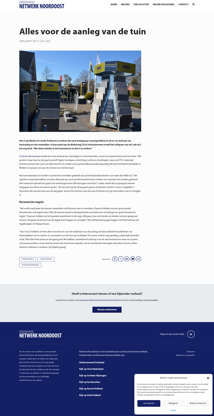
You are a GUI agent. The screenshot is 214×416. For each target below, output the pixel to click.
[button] (208, 378)
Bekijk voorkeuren (198, 403)
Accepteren (148, 403)
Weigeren (173, 403)
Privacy (173, 410)
